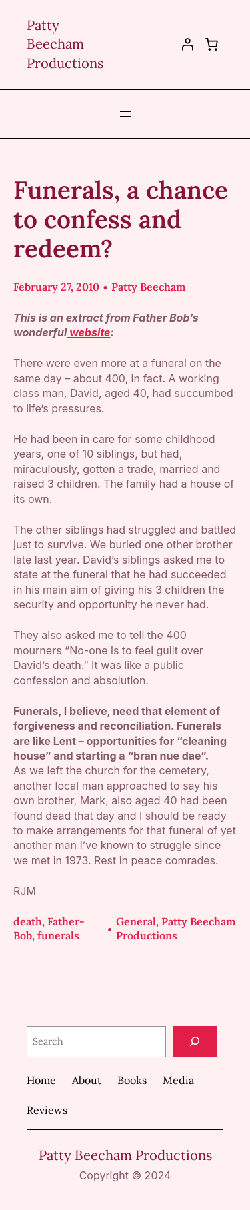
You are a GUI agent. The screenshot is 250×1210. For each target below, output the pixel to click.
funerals (58, 935)
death (27, 921)
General (136, 921)
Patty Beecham (148, 286)
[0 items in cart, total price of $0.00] (211, 44)
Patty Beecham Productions (65, 44)
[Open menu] (125, 114)
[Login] (187, 44)
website (88, 332)
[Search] (195, 1041)
